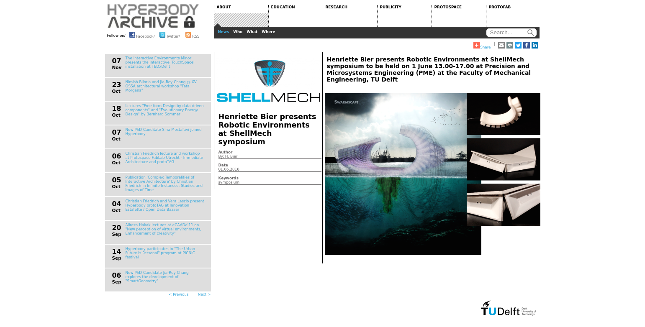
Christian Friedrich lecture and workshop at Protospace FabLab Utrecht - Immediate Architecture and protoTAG (164, 157)
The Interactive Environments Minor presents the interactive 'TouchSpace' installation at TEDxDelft (160, 62)
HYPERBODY (153, 16)
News (223, 32)
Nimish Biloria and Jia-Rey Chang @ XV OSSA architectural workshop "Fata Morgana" (161, 86)
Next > (204, 294)
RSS (192, 35)
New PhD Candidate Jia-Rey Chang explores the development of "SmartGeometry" (157, 277)
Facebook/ (142, 35)
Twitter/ (169, 35)
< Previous (178, 294)
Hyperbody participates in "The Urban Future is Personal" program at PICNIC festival (160, 253)
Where (268, 32)
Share (482, 45)
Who (237, 32)
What (252, 32)
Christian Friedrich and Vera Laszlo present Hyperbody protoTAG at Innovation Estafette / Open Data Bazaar (165, 205)
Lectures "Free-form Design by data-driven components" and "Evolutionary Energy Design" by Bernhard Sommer (165, 110)
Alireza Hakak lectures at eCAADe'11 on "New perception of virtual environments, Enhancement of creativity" (164, 229)
